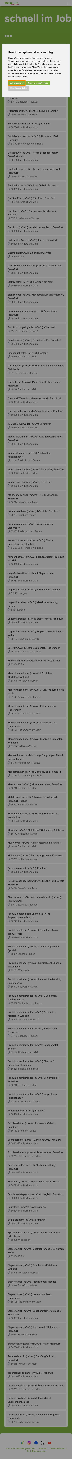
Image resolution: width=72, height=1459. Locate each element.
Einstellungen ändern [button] (19, 88)
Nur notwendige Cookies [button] (38, 83)
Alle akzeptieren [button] (17, 83)
